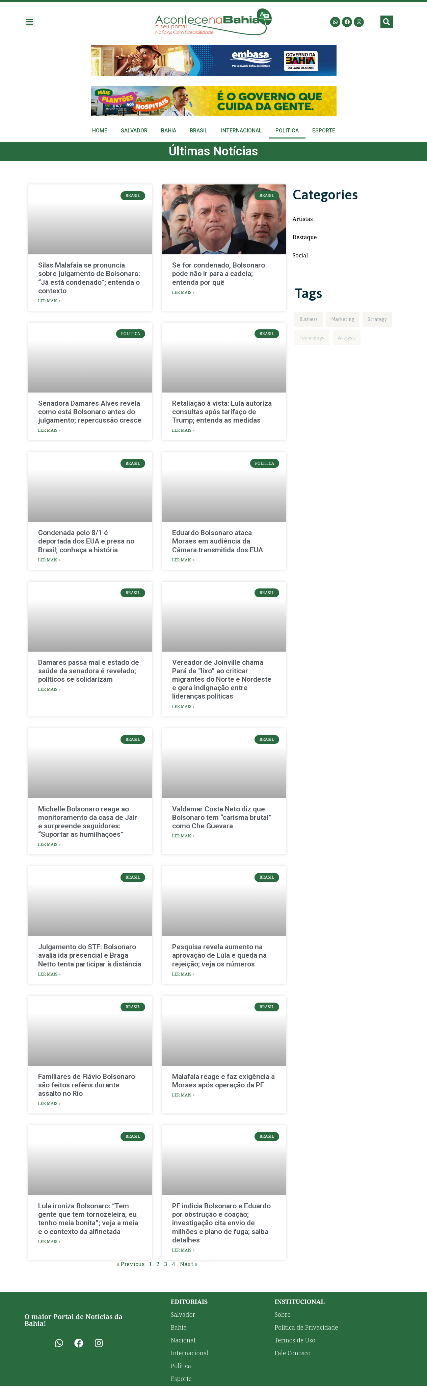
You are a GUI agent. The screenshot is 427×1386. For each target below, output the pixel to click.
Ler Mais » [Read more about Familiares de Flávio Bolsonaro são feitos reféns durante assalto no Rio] (49, 1103)
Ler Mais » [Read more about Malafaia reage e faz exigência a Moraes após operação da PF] (183, 1095)
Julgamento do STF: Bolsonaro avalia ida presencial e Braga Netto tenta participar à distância (89, 955)
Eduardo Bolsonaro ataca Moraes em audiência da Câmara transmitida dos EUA (217, 541)
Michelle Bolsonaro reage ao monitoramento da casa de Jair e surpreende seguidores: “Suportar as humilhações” (87, 822)
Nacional (183, 1340)
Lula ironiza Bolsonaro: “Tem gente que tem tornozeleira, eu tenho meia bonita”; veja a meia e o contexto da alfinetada (88, 1219)
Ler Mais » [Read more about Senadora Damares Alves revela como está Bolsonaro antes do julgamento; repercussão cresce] (49, 430)
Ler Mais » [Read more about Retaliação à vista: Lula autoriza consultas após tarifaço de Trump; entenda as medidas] (183, 430)
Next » (188, 1263)
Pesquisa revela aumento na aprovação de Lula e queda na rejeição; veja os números (219, 955)
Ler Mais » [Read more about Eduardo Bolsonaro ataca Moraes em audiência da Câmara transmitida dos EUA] (183, 560)
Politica (287, 130)
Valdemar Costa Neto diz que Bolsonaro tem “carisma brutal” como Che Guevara (221, 817)
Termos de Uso (294, 1340)
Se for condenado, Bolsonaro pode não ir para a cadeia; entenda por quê (218, 273)
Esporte (323, 130)
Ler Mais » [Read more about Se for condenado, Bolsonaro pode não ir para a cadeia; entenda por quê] (183, 292)
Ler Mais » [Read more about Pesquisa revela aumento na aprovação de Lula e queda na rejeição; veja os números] (183, 974)
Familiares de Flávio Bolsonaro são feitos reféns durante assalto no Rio (86, 1085)
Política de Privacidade (306, 1327)
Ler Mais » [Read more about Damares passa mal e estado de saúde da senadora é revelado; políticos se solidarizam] (49, 689)
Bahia (168, 130)
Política (181, 1366)
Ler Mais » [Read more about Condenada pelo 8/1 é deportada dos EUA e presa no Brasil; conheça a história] (49, 560)
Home (99, 130)
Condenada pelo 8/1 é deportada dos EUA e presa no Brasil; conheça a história (86, 541)
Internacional (241, 130)
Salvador (134, 130)
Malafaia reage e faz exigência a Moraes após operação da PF (223, 1081)
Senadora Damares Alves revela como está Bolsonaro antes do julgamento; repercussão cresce (89, 411)
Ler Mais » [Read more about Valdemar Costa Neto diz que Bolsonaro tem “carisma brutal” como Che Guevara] (183, 836)
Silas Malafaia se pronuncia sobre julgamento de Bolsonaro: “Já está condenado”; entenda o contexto (89, 278)
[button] (30, 21)
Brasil (199, 130)
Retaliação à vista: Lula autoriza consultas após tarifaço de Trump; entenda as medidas (222, 411)
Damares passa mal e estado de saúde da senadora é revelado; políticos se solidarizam (88, 670)
